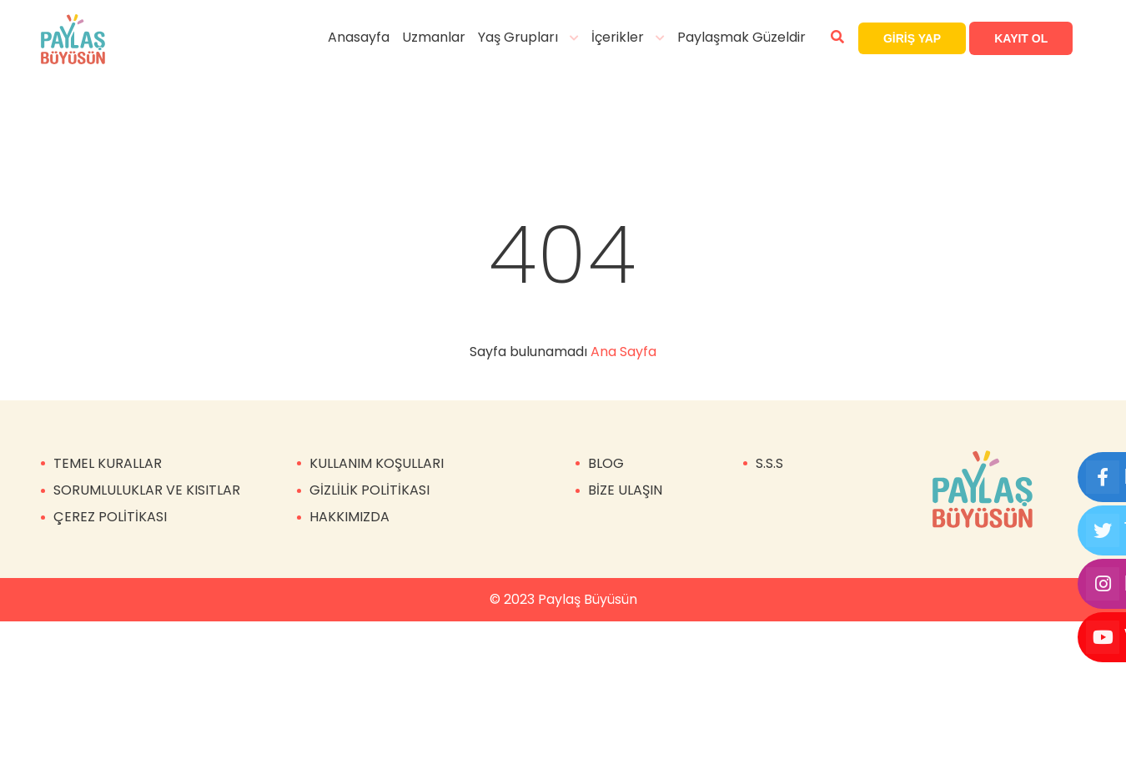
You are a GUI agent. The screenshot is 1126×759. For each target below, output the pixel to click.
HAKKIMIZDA (349, 516)
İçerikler (626, 37)
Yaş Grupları (526, 37)
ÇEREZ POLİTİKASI (110, 516)
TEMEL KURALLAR (107, 463)
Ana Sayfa (623, 351)
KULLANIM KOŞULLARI (376, 463)
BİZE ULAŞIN (625, 490)
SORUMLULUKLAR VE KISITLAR (146, 490)
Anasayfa (367, 37)
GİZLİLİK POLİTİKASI (369, 490)
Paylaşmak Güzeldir (750, 37)
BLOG (606, 463)
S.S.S (769, 463)
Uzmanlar (442, 37)
